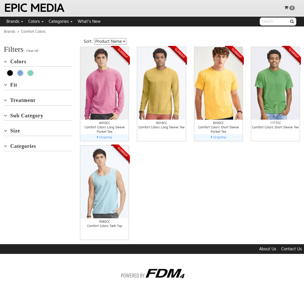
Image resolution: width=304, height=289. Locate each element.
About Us (267, 249)
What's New (89, 21)
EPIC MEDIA (34, 8)
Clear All (32, 51)
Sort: (88, 41)
